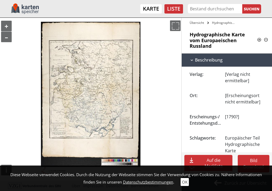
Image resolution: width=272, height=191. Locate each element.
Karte (151, 8)
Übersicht (197, 22)
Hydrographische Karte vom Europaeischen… (224, 22)
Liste (173, 8)
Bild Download (253, 164)
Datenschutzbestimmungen (148, 182)
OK (185, 182)
